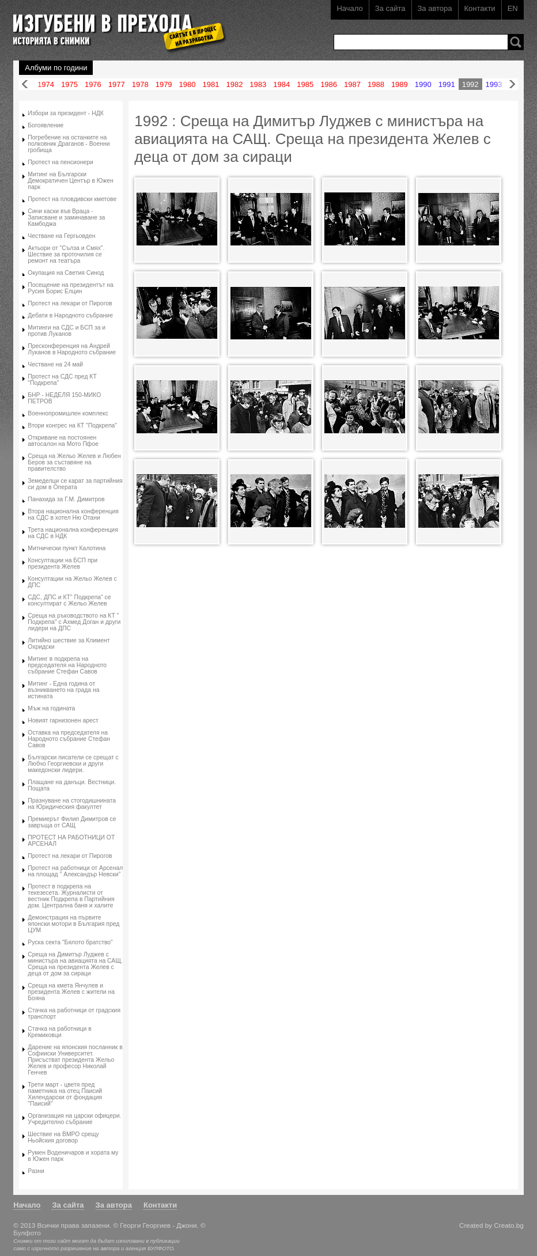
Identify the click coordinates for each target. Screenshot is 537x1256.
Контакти (480, 8)
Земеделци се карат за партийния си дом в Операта (75, 484)
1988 (376, 84)
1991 (446, 84)
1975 (69, 84)
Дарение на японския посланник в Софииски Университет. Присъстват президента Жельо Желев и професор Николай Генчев (75, 1060)
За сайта (390, 8)
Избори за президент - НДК (65, 113)
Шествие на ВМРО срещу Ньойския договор (63, 1137)
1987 (352, 84)
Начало (349, 8)
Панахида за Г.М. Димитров (66, 499)
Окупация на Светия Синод (66, 273)
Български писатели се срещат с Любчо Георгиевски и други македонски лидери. (73, 763)
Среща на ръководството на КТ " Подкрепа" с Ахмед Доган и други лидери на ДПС (74, 621)
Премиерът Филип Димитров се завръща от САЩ (72, 822)
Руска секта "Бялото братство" (70, 942)
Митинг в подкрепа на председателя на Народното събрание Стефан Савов (67, 665)
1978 (140, 84)
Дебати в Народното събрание (70, 315)
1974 (45, 84)
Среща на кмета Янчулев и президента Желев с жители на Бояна (71, 991)
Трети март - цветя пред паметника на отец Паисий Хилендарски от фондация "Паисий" (65, 1094)
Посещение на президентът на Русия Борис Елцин (71, 288)
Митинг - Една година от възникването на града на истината (63, 689)
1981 (211, 84)
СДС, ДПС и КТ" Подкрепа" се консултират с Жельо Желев (69, 600)
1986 (328, 84)
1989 (399, 84)
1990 (423, 84)
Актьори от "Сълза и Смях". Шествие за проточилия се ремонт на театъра (66, 254)
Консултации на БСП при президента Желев (62, 563)
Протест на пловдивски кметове (72, 199)
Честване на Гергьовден (61, 236)
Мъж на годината (51, 708)
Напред (512, 84)
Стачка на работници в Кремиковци (59, 1032)
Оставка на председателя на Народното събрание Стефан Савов (69, 738)
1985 (305, 84)
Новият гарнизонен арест (63, 720)
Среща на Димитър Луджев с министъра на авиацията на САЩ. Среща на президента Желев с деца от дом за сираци (75, 964)
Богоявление (45, 125)
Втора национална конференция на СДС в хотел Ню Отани (73, 514)
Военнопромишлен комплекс (68, 413)
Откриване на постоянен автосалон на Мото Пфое (63, 440)
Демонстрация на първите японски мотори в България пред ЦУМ (73, 923)
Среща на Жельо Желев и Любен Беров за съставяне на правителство (74, 462)
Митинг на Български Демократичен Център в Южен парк (71, 180)
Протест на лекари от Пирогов (70, 303)
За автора (435, 8)
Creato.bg (508, 1225)
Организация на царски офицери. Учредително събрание (74, 1119)
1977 (116, 84)
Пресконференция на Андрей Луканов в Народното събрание (72, 349)
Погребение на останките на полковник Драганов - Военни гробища (68, 143)
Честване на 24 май (55, 364)
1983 (257, 84)
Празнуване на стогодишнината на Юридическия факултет (72, 803)
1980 (187, 84)
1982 (234, 84)
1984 (281, 84)
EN (513, 8)
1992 (470, 84)
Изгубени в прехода (115, 25)
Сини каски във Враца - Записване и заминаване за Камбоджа (66, 217)
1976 (93, 84)
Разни (36, 1171)
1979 (164, 84)
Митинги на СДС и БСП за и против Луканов (66, 330)
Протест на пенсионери (60, 162)
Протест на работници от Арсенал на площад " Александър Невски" (75, 871)
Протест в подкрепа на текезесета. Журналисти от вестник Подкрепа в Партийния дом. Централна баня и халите (71, 896)
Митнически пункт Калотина (66, 548)
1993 (494, 84)
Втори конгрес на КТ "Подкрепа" (72, 425)
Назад (25, 84)
